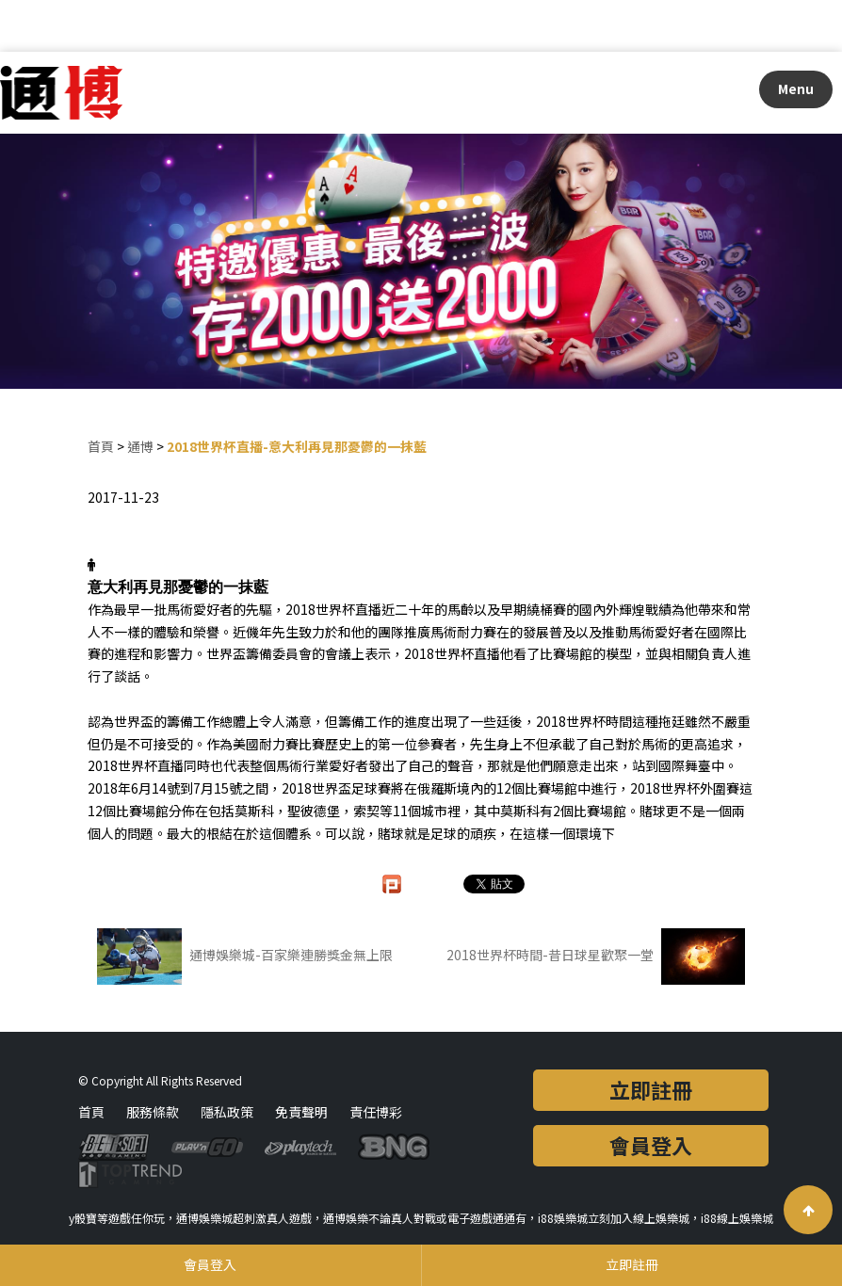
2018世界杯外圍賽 (684, 788)
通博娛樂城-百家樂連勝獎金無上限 (245, 956)
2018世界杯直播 (333, 609)
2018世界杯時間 (584, 721)
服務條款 (152, 1111)
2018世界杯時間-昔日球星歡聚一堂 (595, 956)
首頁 (101, 446)
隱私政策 (227, 1111)
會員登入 (650, 1145)
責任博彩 (375, 1111)
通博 (140, 446)
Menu (796, 88)
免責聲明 (301, 1111)
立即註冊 (650, 1089)
